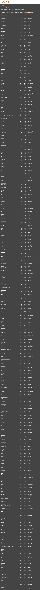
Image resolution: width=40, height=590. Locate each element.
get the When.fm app (28, 12)
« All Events (2, 5)
